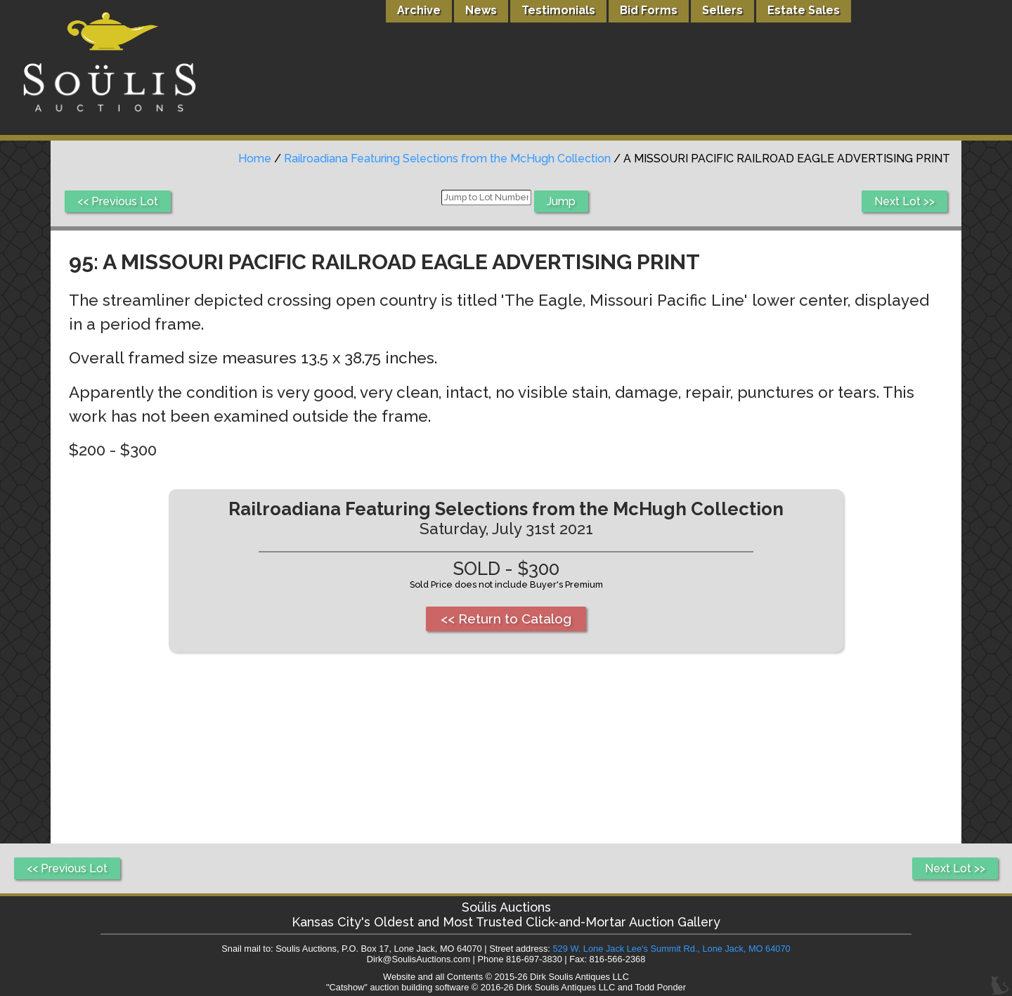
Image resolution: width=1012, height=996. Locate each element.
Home (254, 158)
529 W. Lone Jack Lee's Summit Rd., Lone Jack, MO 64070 (671, 948)
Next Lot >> (904, 201)
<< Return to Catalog (506, 618)
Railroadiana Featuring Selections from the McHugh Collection (447, 158)
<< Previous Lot (117, 201)
